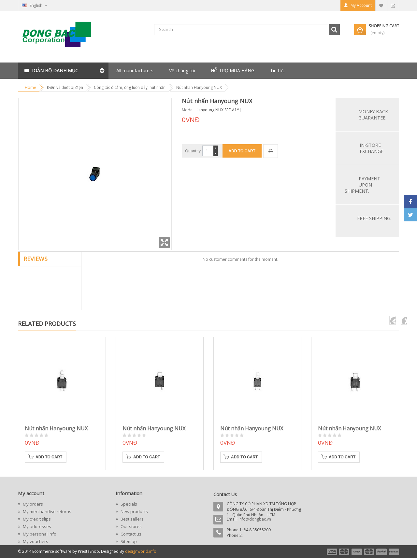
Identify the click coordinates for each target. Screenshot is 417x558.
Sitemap (128, 541)
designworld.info (140, 551)
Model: (188, 110)
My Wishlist (381, 5)
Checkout (393, 5)
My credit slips (36, 519)
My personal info (39, 534)
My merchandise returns (46, 511)
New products (134, 511)
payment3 (357, 552)
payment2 (344, 552)
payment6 (393, 552)
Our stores (131, 526)
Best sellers (132, 519)
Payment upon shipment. (362, 184)
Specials (128, 504)
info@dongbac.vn (254, 519)
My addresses (36, 526)
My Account (361, 5)
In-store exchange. (372, 148)
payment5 (381, 552)
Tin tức (277, 70)
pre (392, 320)
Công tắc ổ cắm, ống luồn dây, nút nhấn (129, 87)
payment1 (332, 552)
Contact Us (225, 494)
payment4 (370, 552)
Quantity (193, 151)
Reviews (35, 259)
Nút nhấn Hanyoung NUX (56, 428)
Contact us (130, 534)
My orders (32, 504)
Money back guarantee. (373, 114)
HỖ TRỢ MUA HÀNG (232, 70)
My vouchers (35, 541)
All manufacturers (134, 70)
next (404, 320)
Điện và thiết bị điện (65, 87)
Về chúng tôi (182, 70)
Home (30, 87)
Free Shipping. (374, 218)
